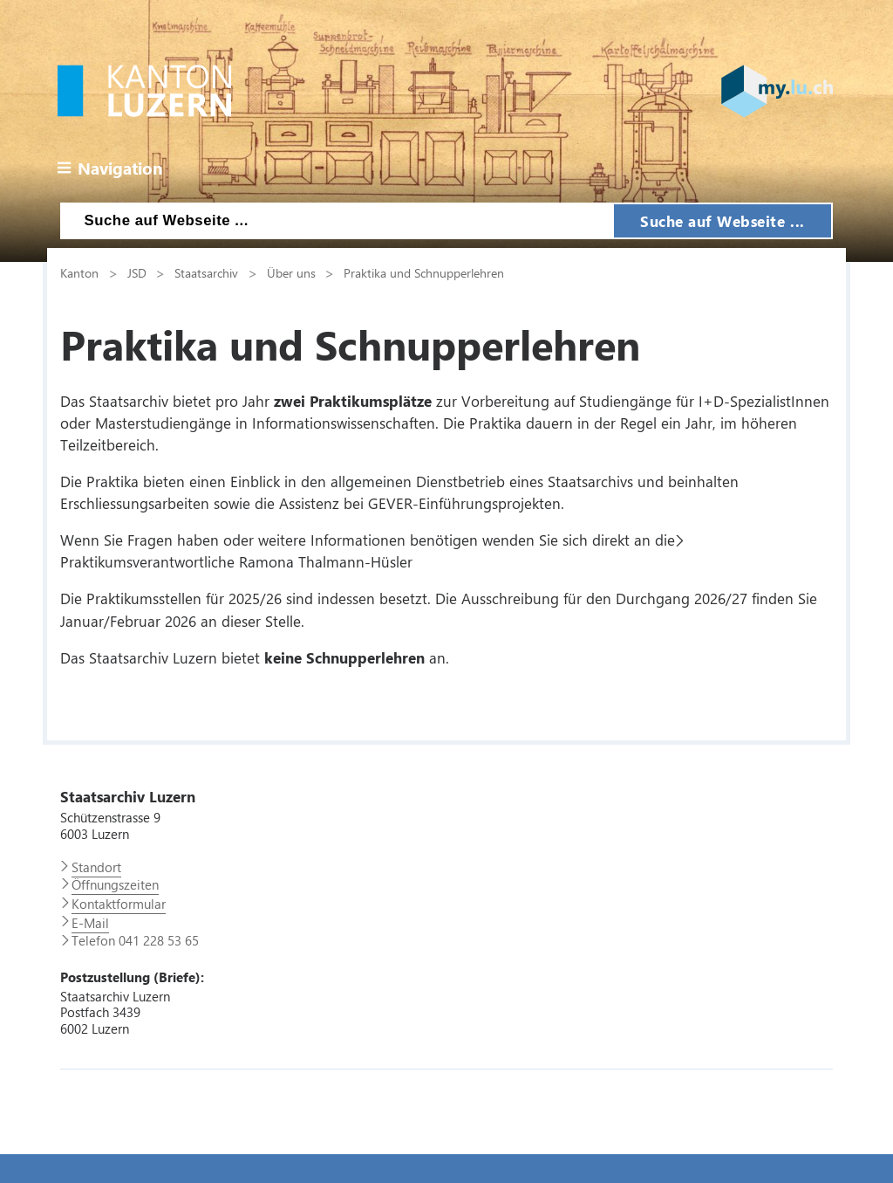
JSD (137, 272)
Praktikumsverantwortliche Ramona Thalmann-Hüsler (236, 561)
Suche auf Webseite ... (722, 220)
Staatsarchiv (206, 272)
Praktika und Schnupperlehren (424, 272)
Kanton (79, 272)
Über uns (291, 272)
